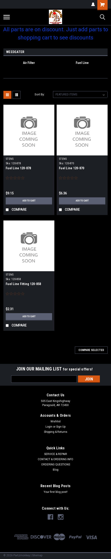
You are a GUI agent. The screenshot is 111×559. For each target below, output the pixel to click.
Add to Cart (29, 200)
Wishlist (55, 421)
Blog (55, 469)
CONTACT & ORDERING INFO (55, 459)
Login (48, 426)
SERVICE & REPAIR (55, 454)
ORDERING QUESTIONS (55, 464)
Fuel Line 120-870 (71, 168)
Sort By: (40, 94)
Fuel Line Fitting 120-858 (23, 284)
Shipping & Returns (55, 431)
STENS (9, 158)
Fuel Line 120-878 (18, 168)
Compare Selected (91, 350)
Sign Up (61, 426)
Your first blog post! (56, 492)
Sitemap (37, 555)
